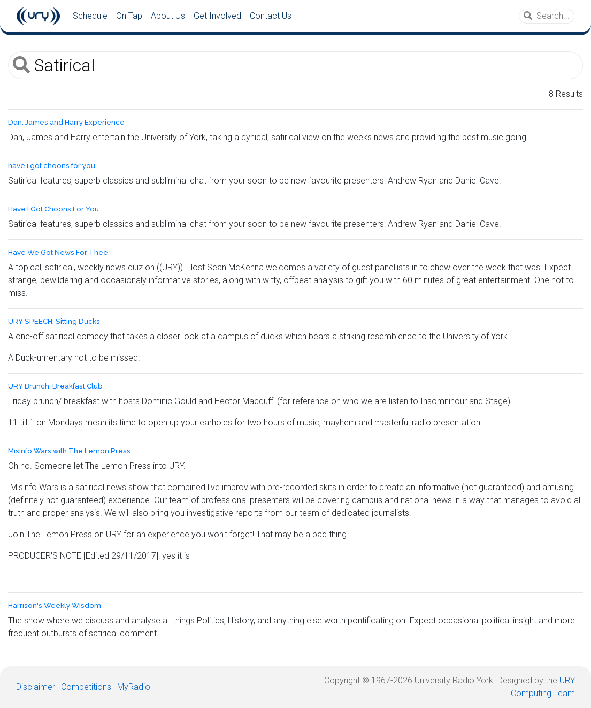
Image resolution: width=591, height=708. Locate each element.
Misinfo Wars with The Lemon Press (69, 451)
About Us (168, 16)
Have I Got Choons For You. (54, 209)
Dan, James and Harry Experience (66, 122)
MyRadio (133, 687)
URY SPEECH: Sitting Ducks (54, 321)
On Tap (129, 16)
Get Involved (217, 16)
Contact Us (270, 16)
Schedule (90, 16)
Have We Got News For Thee (58, 252)
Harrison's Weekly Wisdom (54, 606)
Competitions (86, 687)
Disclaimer (35, 687)
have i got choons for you (51, 166)
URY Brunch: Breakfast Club (55, 386)
